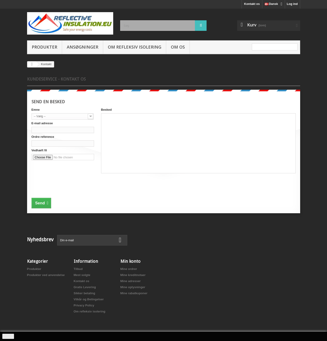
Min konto (130, 261)
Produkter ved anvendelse (46, 275)
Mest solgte (82, 275)
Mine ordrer (128, 269)
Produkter (44, 47)
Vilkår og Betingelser (89, 299)
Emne (36, 109)
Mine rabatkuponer (134, 293)
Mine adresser (130, 281)
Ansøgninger (82, 47)
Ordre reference (43, 137)
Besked (106, 109)
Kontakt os (252, 4)
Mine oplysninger (132, 287)
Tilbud (78, 269)
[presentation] (67, 187)
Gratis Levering (85, 287)
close (8, 336)
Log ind (292, 4)
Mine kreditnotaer (133, 275)
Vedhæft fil (39, 150)
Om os (178, 47)
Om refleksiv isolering (134, 47)
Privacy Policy (84, 305)
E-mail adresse (42, 123)
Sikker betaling (84, 293)
